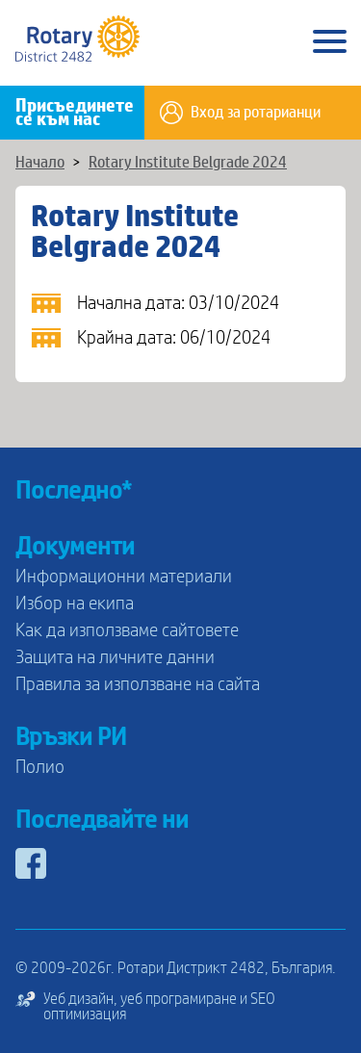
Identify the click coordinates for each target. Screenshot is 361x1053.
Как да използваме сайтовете (127, 630)
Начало (39, 162)
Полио (39, 767)
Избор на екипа (74, 603)
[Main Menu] (329, 42)
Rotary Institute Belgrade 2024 (188, 162)
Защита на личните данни (115, 657)
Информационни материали (123, 576)
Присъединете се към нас (74, 112)
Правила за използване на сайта (137, 684)
